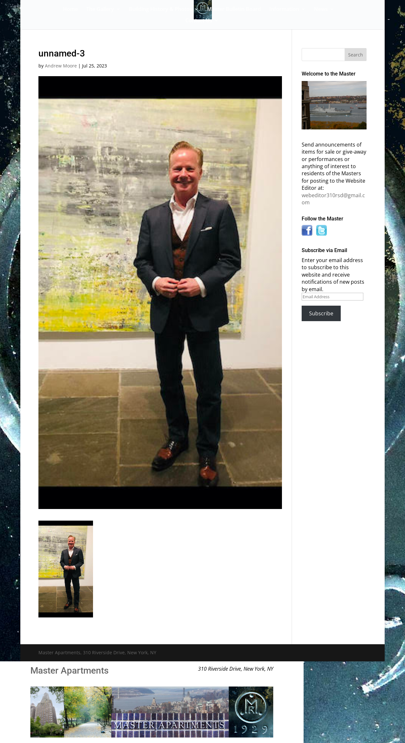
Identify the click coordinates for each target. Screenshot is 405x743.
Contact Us (198, 21)
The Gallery (100, 10)
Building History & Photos (160, 10)
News (321, 10)
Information (284, 10)
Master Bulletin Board (234, 10)
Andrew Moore (61, 66)
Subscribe (321, 313)
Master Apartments (69, 670)
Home (70, 10)
